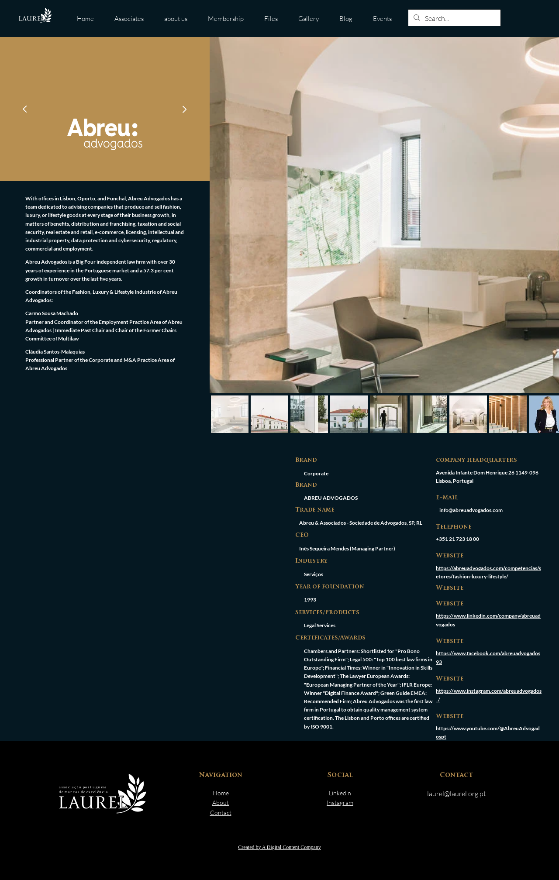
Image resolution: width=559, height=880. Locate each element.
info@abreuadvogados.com (471, 510)
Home (221, 793)
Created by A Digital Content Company (279, 847)
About (220, 802)
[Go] (25, 109)
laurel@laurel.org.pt (456, 793)
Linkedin (340, 793)
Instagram (340, 802)
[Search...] (453, 19)
